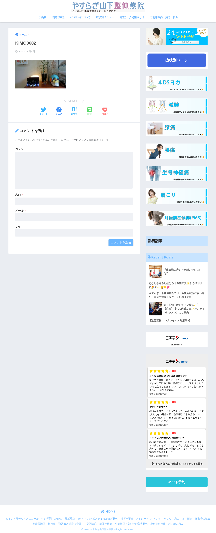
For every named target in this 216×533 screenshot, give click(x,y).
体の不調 (47, 518)
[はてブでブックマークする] (74, 111)
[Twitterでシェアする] (43, 111)
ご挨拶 (42, 17)
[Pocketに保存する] (105, 111)
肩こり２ (179, 518)
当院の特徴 (58, 17)
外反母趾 (70, 518)
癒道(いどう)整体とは (132, 17)
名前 (19, 195)
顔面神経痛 (105, 524)
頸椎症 (52, 524)
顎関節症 (92, 524)
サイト (19, 226)
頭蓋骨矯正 (39, 524)
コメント (21, 149)
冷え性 (58, 518)
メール (20, 210)
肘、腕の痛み (175, 524)
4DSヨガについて (80, 17)
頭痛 (189, 518)
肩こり (167, 518)
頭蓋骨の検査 (202, 518)
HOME (108, 512)
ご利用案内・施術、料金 (164, 17)
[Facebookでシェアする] (59, 111)
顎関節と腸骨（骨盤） (71, 524)
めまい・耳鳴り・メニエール (22, 518)
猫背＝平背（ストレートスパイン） (141, 518)
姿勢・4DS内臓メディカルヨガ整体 (98, 518)
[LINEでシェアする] (89, 111)
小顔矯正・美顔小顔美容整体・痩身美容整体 (140, 524)
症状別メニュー (105, 17)
